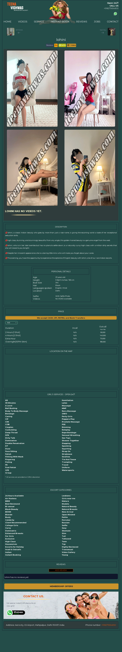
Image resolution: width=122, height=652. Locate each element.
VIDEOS (22, 21)
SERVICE (39, 21)
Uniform (66, 467)
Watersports (68, 470)
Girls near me (68, 498)
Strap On (66, 451)
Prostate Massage (71, 422)
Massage (66, 406)
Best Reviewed (12, 504)
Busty (8, 517)
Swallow (66, 457)
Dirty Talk (10, 438)
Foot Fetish (10, 467)
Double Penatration (14, 443)
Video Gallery (68, 552)
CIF (6, 419)
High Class (10, 541)
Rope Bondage (69, 432)
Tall (64, 536)
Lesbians (66, 496)
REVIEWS (81, 21)
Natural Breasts (69, 509)
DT (6, 446)
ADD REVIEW (61, 570)
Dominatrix (10, 531)
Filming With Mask (14, 457)
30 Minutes (10, 403)
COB (7, 424)
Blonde (8, 515)
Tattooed (66, 539)
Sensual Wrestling (71, 435)
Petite (65, 517)
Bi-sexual (9, 506)
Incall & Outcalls (13, 549)
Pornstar (66, 520)
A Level (8, 406)
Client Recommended (15, 523)
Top (64, 544)
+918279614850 (111, 8)
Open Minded (68, 515)
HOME (7, 21)
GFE (7, 470)
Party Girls (67, 416)
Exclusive (9, 539)
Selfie (64, 525)
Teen (64, 541)
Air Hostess (10, 498)
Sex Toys (66, 438)
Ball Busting (11, 408)
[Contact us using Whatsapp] (115, 13)
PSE (64, 424)
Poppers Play (68, 419)
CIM (7, 422)
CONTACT (112, 21)
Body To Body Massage (16, 411)
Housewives (11, 544)
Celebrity (9, 520)
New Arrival (67, 512)
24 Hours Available (14, 496)
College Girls (11, 525)
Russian (66, 523)
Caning (8, 416)
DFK (7, 435)
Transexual (67, 549)
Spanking (66, 446)
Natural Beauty (69, 506)
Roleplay (66, 430)
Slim (64, 533)
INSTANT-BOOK (60, 21)
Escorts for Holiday (14, 547)
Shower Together (70, 440)
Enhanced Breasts (14, 533)
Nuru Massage (69, 411)
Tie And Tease (69, 459)
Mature (65, 501)
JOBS (97, 21)
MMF (64, 408)
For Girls (9, 536)
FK (6, 465)
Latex (64, 403)
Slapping (66, 443)
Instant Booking (13, 555)
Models (65, 504)
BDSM (8, 512)
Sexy (64, 528)
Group (8, 473)
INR (8, 322)
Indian (8, 552)
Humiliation (67, 400)
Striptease (67, 454)
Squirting (66, 449)
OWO (64, 414)
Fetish (8, 454)
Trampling (67, 462)
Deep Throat (11, 432)
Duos (7, 449)
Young (65, 555)
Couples (9, 427)
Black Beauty (11, 509)
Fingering (10, 459)
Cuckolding (11, 430)
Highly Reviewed (70, 547)
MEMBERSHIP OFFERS (61, 586)
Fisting (8, 462)
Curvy (8, 528)
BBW (7, 501)
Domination (11, 440)
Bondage (9, 414)
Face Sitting (11, 451)
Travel (65, 465)
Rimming (66, 427)
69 (6, 400)
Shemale (66, 531)
